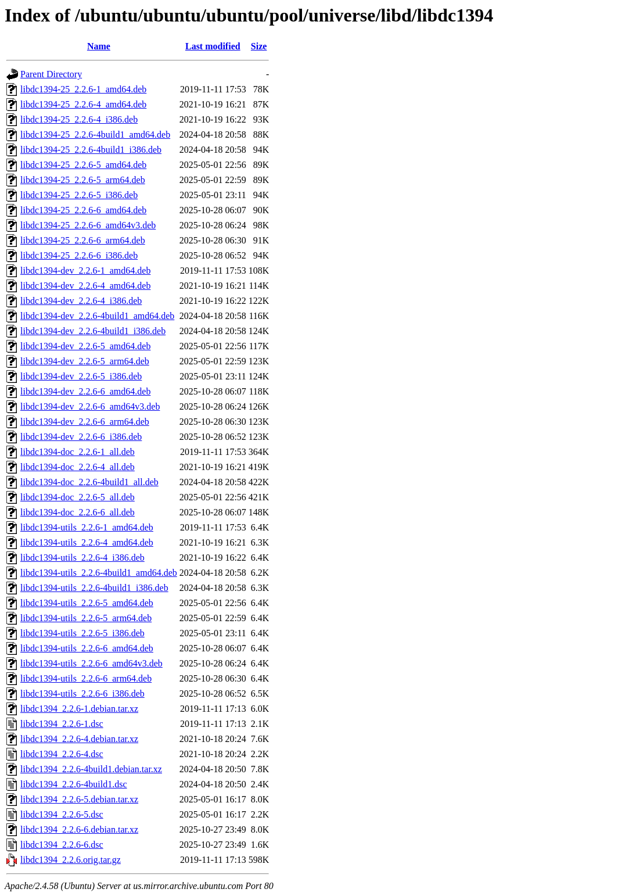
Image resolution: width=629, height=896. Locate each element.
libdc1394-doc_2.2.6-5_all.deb (77, 497)
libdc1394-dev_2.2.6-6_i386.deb (81, 437)
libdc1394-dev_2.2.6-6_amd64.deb (85, 391)
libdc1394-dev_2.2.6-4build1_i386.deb (93, 331)
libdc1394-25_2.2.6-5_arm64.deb (82, 180)
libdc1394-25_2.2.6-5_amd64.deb (83, 165)
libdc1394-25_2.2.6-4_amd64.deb (83, 104)
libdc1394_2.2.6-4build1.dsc (73, 784)
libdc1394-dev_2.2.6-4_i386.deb (81, 301)
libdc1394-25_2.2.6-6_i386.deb (79, 255)
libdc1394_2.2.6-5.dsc (61, 814)
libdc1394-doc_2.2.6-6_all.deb (77, 512)
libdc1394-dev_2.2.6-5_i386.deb (81, 376)
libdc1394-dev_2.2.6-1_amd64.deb (85, 270)
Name (98, 46)
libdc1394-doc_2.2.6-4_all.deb (77, 467)
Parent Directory (51, 74)
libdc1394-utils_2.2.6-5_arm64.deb (86, 618)
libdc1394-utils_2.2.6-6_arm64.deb (86, 678)
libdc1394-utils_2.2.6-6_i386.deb (82, 693)
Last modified (212, 46)
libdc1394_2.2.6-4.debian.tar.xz (79, 739)
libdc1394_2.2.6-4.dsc (61, 754)
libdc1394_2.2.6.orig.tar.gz (70, 860)
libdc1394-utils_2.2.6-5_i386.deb (82, 633)
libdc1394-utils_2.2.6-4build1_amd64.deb (98, 573)
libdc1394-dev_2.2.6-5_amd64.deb (85, 346)
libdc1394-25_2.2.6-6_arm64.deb (82, 240)
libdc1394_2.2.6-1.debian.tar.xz (79, 709)
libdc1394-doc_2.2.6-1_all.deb (77, 452)
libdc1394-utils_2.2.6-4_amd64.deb (86, 542)
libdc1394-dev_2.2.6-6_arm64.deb (84, 422)
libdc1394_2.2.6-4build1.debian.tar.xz (91, 769)
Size (259, 46)
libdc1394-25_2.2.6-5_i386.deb (79, 195)
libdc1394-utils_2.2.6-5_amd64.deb (86, 603)
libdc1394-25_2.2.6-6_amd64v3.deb (88, 225)
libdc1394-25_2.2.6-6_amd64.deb (83, 210)
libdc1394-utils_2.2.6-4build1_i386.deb (94, 588)
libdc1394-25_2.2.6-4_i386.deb (79, 119)
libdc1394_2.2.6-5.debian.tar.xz (79, 799)
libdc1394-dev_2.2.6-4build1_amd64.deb (97, 316)
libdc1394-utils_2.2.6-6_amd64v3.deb (91, 663)
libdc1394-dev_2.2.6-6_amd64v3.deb (90, 406)
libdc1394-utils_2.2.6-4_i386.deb (82, 557)
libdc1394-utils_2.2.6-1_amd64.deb (86, 527)
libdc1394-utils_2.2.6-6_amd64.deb (86, 648)
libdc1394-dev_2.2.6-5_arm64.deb (84, 361)
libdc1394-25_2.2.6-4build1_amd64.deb (95, 134)
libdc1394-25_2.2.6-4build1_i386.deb (90, 150)
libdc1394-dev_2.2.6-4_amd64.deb (85, 286)
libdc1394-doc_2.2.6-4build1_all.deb (89, 482)
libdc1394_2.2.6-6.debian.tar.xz (79, 829)
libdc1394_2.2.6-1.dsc (61, 724)
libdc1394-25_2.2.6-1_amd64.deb (83, 89)
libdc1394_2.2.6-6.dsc (61, 845)
